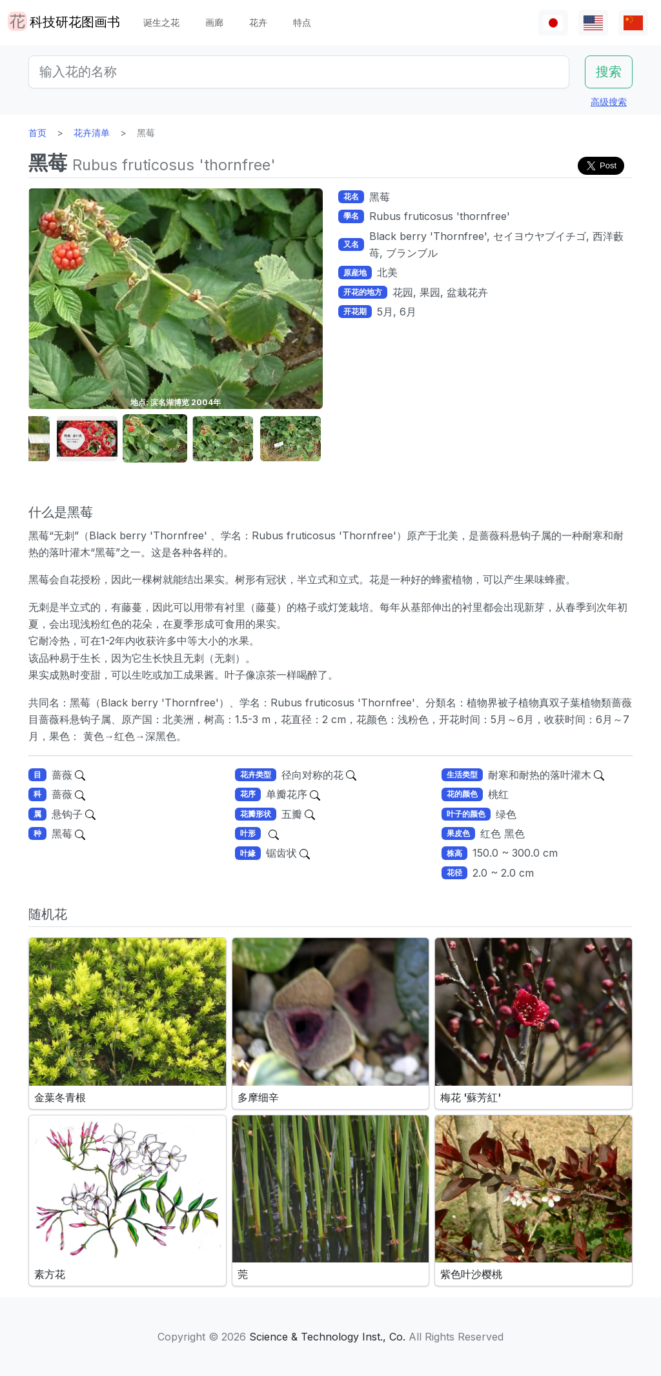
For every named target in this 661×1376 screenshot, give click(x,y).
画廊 (214, 22)
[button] (87, 439)
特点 (302, 22)
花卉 (258, 22)
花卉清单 (92, 132)
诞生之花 (161, 22)
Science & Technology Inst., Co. (327, 1336)
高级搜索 (609, 101)
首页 (37, 132)
